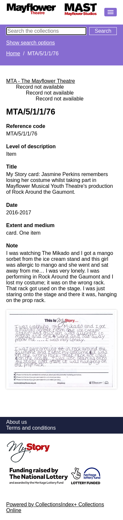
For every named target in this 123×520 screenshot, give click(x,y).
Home (13, 53)
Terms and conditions (31, 428)
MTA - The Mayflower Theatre (40, 81)
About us (16, 422)
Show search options (30, 42)
